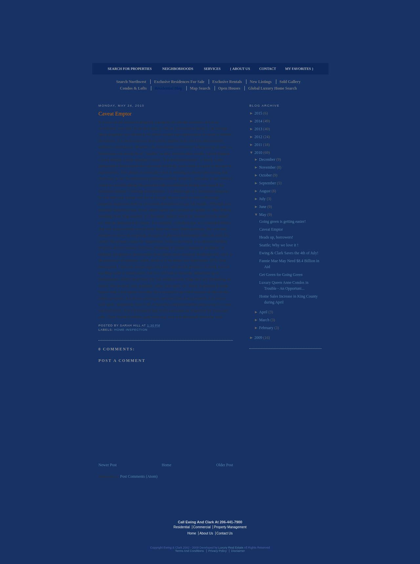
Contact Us (225, 533)
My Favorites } (299, 69)
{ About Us (240, 69)
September (267, 183)
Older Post (224, 465)
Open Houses (229, 88)
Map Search (200, 88)
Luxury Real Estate (293, 526)
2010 (258, 152)
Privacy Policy (217, 551)
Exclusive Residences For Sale (179, 81)
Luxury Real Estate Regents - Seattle (127, 526)
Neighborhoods (177, 69)
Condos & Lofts (133, 88)
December (267, 159)
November (267, 167)
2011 (258, 144)
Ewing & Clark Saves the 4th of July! (288, 253)
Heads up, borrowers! (276, 237)
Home (166, 465)
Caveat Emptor (115, 114)
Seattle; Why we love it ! (278, 245)
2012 (258, 137)
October (265, 175)
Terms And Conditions (189, 551)
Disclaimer (238, 551)
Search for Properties (130, 69)
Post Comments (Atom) (139, 476)
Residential (182, 527)
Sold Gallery (290, 81)
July (262, 199)
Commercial (209, 57)
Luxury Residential (132, 57)
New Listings (260, 81)
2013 (258, 129)
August (265, 191)
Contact (267, 69)
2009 (258, 337)
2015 (258, 113)
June (262, 206)
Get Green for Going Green (281, 274)
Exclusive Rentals (227, 81)
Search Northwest (131, 81)
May (262, 214)
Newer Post (107, 465)
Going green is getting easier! (282, 221)
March (264, 320)
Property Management (287, 57)
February (266, 327)
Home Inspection (131, 329)
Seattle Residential (210, 31)
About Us (206, 533)
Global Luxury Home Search (272, 88)
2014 (258, 121)
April (263, 312)
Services (212, 69)
